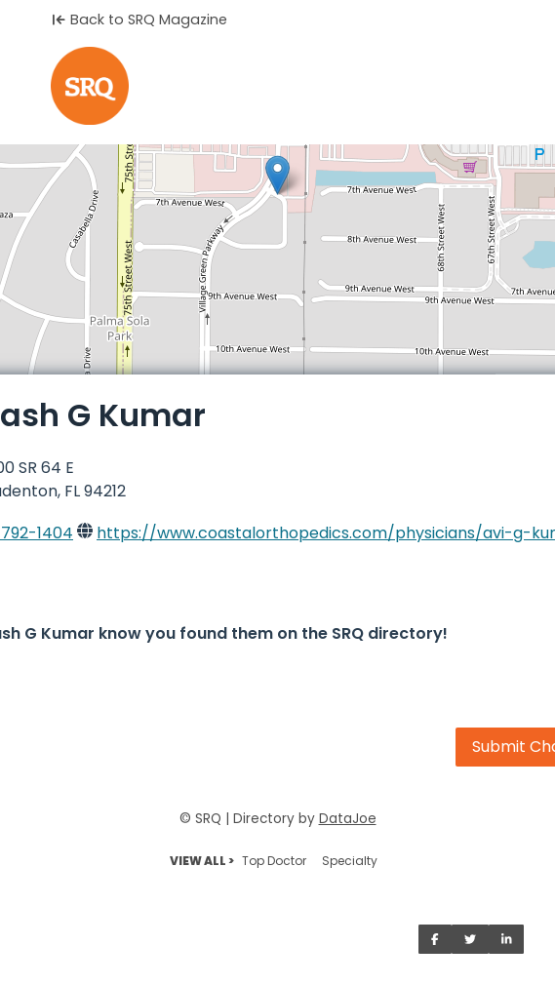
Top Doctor (274, 860)
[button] (277, 175)
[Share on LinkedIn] (507, 939)
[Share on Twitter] (470, 939)
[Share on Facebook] (435, 939)
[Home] (277, 86)
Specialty (349, 860)
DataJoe (348, 818)
